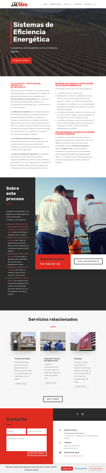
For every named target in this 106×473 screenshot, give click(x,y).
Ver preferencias (96, 468)
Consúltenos (21, 60)
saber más (21, 384)
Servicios (67, 4)
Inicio (45, 4)
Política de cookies (31, 470)
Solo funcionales (81, 468)
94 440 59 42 (50, 261)
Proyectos (78, 4)
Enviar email (37, 454)
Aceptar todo (67, 468)
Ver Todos (53, 399)
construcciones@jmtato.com (74, 456)
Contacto (87, 4)
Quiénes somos (55, 4)
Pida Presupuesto (88, 258)
